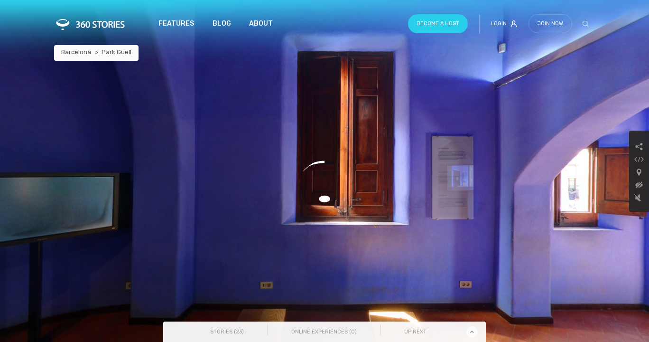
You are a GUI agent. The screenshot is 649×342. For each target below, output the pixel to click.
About (261, 23)
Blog (222, 23)
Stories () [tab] (227, 332)
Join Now (550, 23)
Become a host (438, 23)
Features (176, 23)
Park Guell (116, 52)
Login (504, 23)
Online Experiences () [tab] (324, 332)
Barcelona (76, 52)
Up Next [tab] (415, 332)
